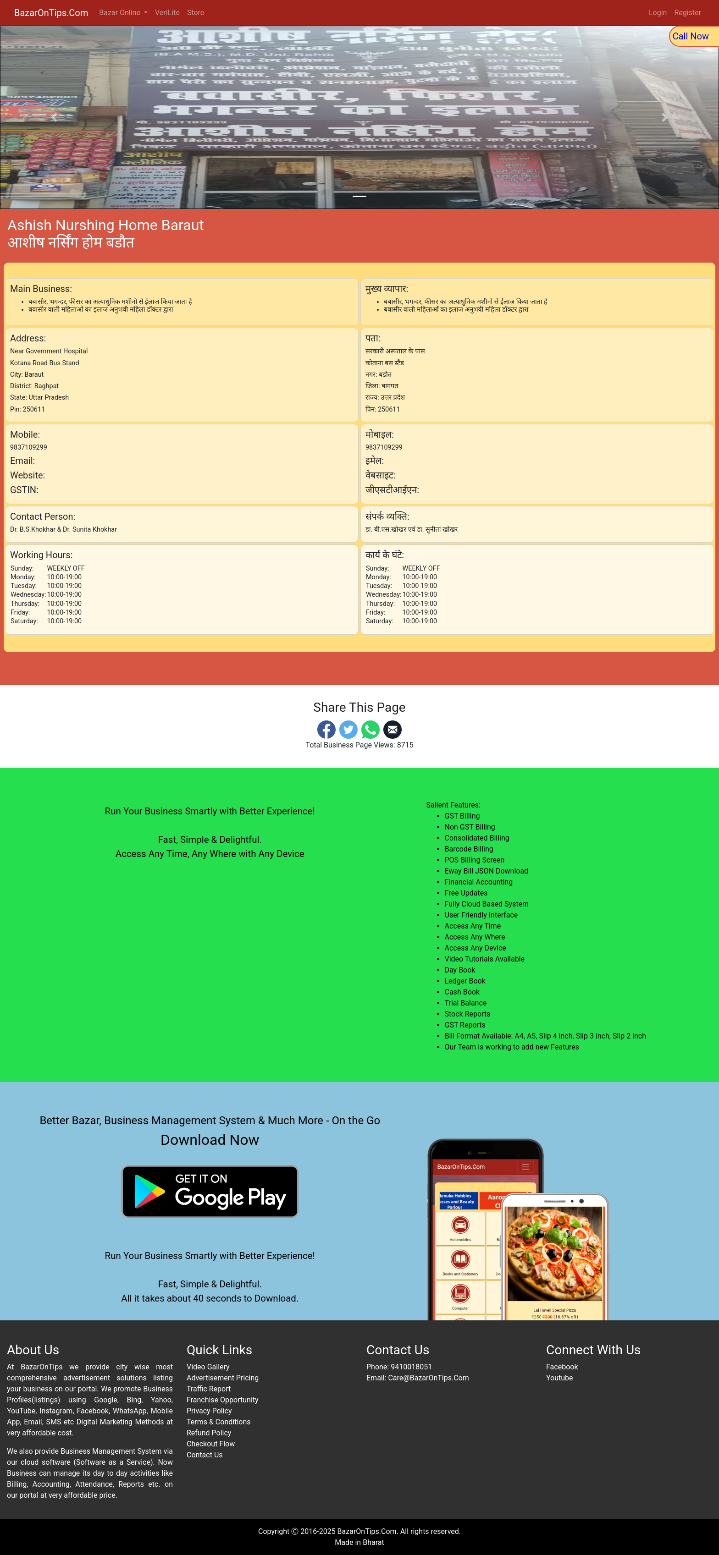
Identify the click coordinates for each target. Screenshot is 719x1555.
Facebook (562, 1367)
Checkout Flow (211, 1444)
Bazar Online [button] (120, 12)
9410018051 (411, 1367)
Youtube (559, 1378)
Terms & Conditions (219, 1422)
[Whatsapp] (370, 729)
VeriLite (167, 12)
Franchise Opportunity (223, 1400)
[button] (54, 117)
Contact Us (205, 1455)
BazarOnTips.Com (51, 12)
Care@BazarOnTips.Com (428, 1378)
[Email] (392, 729)
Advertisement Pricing (223, 1378)
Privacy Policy (209, 1411)
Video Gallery (208, 1367)
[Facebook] (326, 729)
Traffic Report (209, 1389)
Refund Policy (209, 1433)
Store (195, 12)
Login (658, 12)
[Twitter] (348, 729)
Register (687, 12)
